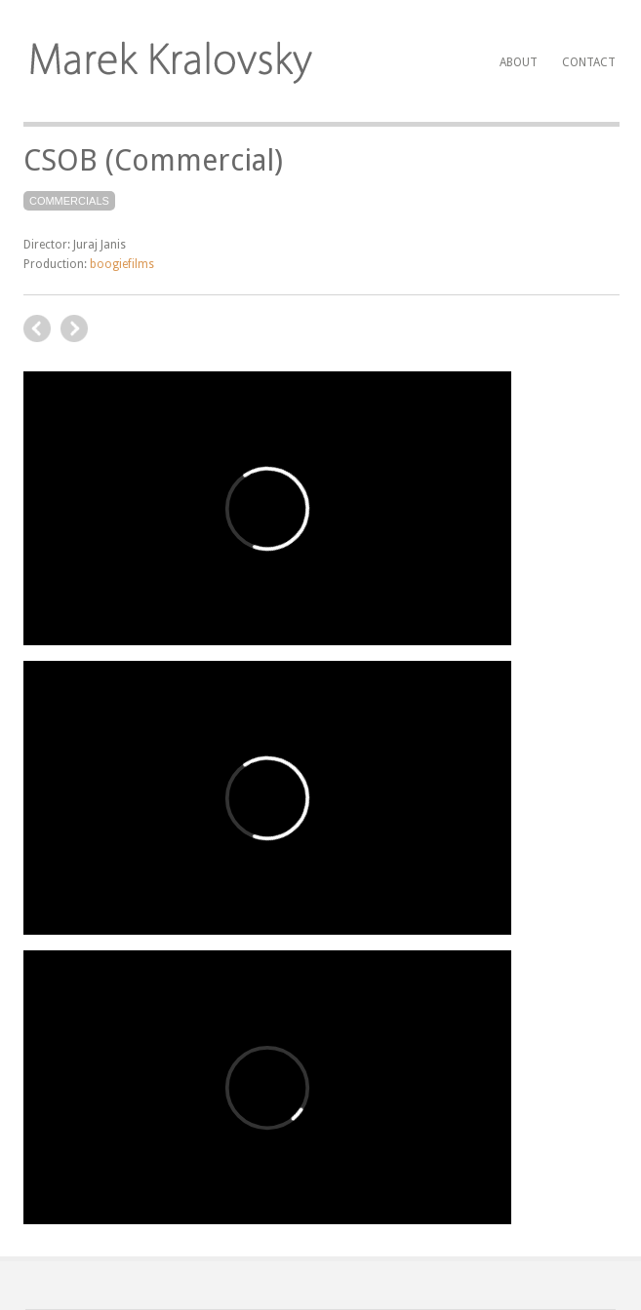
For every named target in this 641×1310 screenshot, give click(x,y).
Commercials (69, 201)
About (519, 62)
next (37, 328)
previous (74, 328)
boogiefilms (122, 264)
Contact (589, 62)
